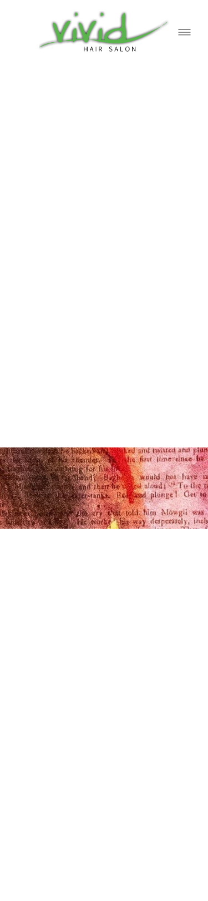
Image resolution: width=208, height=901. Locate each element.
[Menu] (184, 32)
